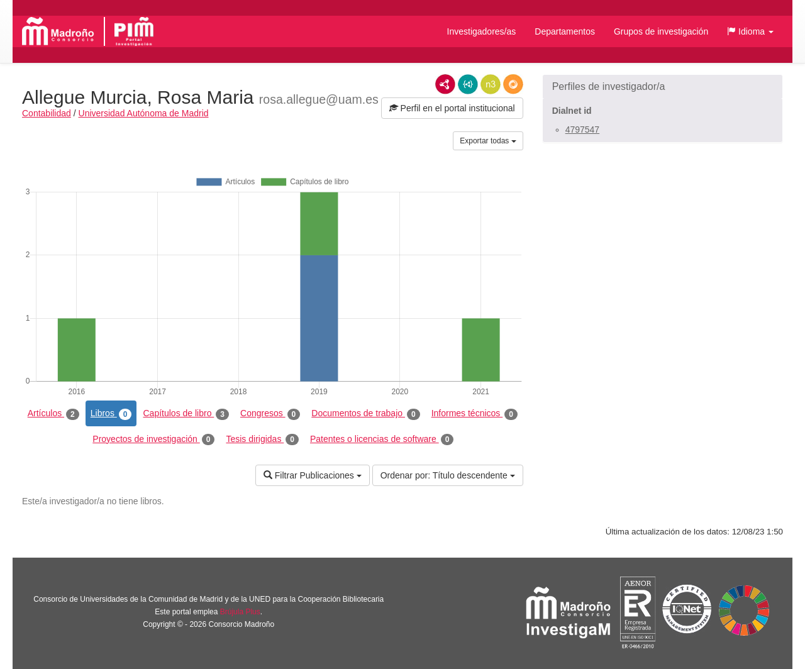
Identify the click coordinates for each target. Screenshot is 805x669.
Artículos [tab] (53, 413)
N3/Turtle (490, 84)
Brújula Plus (240, 611)
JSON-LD (468, 84)
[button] (750, 31)
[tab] (662, 87)
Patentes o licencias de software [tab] (381, 439)
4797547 (582, 129)
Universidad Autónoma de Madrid (144, 113)
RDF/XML (445, 84)
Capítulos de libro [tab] (186, 413)
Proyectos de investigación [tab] (153, 439)
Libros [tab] (111, 413)
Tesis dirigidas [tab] (262, 439)
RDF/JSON (513, 84)
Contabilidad (46, 113)
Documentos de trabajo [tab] (365, 413)
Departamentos (565, 31)
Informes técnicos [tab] (474, 413)
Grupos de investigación (661, 31)
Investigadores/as (481, 31)
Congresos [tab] (270, 413)
